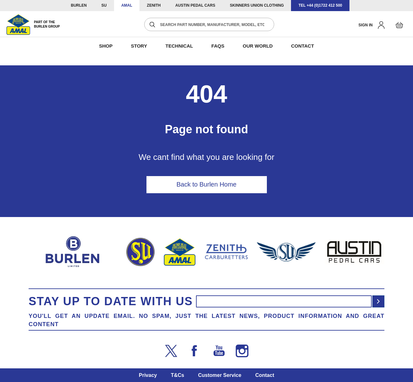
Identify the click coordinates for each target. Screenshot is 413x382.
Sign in (365, 25)
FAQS (217, 46)
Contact (264, 375)
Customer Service (219, 375)
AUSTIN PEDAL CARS (195, 5)
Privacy (148, 375)
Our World (258, 46)
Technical (179, 46)
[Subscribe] (378, 301)
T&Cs (177, 375)
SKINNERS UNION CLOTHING (257, 5)
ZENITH (153, 5)
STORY (139, 46)
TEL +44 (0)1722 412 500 (320, 5)
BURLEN (79, 5)
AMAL (126, 5)
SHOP (106, 46)
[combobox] (209, 24)
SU (104, 5)
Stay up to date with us (111, 301)
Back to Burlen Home (207, 184)
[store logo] (33, 24)
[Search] (152, 24)
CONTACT (302, 46)
